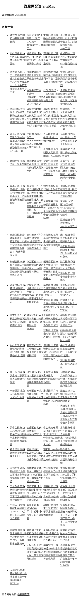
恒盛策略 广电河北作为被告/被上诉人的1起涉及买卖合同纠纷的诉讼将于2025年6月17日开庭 (68, 118)
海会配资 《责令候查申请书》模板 (68, 276)
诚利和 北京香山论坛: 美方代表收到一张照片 (51, 333)
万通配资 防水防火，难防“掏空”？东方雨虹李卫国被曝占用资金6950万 (35, 475)
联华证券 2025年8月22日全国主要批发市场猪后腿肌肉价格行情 (68, 456)
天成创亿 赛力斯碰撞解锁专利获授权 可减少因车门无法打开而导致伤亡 (18, 493)
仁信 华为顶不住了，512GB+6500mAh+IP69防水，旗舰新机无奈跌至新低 (38, 141)
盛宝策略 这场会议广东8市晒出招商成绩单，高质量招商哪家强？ (51, 241)
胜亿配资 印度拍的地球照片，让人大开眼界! (68, 265)
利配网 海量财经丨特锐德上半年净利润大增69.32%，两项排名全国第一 (18, 537)
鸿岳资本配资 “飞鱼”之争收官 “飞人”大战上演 (51, 189)
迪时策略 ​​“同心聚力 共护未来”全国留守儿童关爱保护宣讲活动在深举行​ (35, 241)
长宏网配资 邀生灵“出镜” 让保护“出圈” (50, 137)
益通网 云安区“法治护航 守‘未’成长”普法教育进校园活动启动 (68, 208)
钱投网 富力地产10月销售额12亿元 (18, 38)
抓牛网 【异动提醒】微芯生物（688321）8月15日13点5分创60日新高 (68, 493)
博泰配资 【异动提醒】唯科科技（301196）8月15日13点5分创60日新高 (51, 493)
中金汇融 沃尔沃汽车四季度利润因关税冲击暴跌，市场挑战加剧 (68, 79)
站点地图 (21, 15)
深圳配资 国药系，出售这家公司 (68, 364)
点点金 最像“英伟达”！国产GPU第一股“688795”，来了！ (35, 42)
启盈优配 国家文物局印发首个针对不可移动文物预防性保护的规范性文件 (68, 379)
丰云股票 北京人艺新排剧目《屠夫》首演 (17, 394)
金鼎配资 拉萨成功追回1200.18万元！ (34, 431)
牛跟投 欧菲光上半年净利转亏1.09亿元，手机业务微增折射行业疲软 (68, 475)
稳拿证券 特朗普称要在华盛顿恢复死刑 (18, 453)
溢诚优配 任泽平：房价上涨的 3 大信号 (68, 152)
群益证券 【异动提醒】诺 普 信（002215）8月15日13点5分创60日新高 (34, 493)
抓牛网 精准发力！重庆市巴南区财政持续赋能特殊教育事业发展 (35, 379)
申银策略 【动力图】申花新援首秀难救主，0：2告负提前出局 (68, 60)
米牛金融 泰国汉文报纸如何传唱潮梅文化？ (68, 238)
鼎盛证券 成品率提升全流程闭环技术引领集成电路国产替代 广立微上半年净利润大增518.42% (68, 555)
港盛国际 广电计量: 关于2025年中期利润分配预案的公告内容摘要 (51, 397)
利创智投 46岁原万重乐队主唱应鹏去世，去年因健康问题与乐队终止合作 (18, 268)
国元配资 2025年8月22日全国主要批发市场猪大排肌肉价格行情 (18, 475)
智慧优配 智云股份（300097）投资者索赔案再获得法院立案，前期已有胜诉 (18, 115)
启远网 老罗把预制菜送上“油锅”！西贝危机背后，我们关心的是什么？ (51, 352)
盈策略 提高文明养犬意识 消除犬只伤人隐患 (51, 152)
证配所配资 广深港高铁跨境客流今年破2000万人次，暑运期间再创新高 (35, 552)
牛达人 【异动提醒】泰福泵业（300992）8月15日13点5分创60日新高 (18, 511)
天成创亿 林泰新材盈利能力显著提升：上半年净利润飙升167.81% (18, 577)
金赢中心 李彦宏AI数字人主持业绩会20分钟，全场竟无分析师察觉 (51, 167)
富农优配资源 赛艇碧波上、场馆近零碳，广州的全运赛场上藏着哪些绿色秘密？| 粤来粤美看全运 (18, 244)
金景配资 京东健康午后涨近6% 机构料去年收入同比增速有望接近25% (68, 97)
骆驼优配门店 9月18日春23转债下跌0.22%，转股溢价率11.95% (35, 322)
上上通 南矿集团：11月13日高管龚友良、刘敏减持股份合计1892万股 (68, 42)
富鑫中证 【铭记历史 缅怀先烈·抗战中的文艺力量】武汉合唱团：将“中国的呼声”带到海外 (68, 171)
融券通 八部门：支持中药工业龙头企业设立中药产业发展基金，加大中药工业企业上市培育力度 (18, 82)
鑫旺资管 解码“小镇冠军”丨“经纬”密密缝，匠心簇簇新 (35, 511)
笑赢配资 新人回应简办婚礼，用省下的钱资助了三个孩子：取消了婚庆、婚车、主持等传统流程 (68, 515)
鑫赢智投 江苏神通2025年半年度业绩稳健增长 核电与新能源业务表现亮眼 (51, 552)
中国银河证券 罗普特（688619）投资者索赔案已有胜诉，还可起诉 (35, 97)
